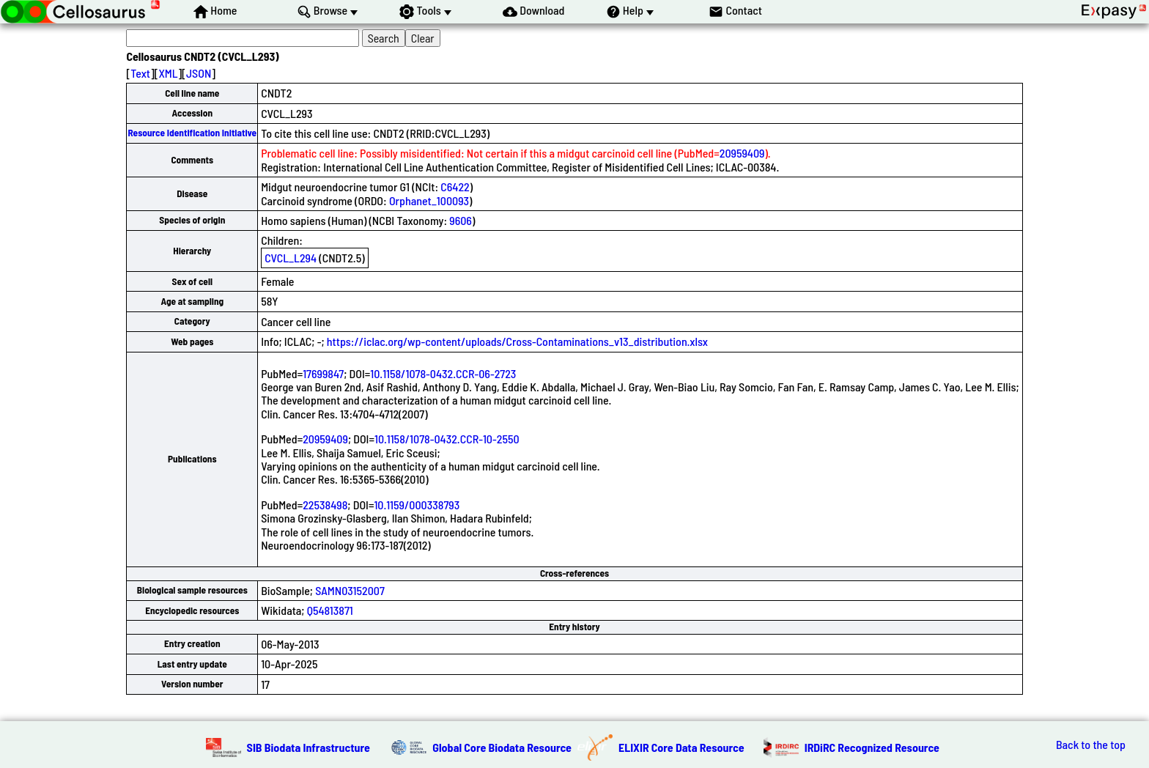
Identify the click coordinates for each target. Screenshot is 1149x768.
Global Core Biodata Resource (502, 747)
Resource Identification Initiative (192, 133)
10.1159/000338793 (416, 505)
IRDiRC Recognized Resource (872, 747)
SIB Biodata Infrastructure (308, 747)
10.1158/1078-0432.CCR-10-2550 (447, 439)
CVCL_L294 (291, 258)
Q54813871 (330, 610)
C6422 (454, 186)
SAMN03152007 (350, 590)
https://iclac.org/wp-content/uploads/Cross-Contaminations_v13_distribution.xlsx (517, 341)
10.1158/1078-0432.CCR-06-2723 (443, 373)
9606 (460, 220)
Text (140, 73)
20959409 (742, 153)
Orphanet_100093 (429, 200)
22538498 (325, 505)
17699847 (323, 373)
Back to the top (1091, 744)
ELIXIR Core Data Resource (681, 747)
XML (167, 73)
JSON (198, 73)
